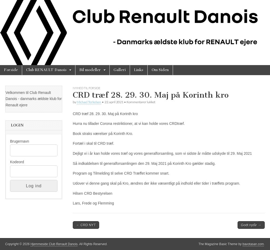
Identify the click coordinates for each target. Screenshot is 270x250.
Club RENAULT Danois (46, 70)
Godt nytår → (251, 225)
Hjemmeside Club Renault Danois (54, 244)
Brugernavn (19, 141)
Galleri (120, 70)
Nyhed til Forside (86, 88)
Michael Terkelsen (89, 102)
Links (138, 70)
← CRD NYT (86, 225)
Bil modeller (90, 70)
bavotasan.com (253, 244)
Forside (11, 70)
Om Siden (160, 70)
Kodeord (17, 162)
